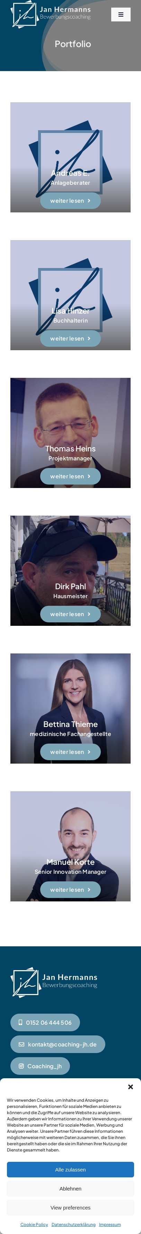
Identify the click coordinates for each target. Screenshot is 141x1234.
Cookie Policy (34, 1224)
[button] (130, 1086)
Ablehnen (70, 1189)
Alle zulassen (70, 1170)
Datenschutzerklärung (74, 1224)
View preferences (71, 1208)
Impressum (110, 1224)
